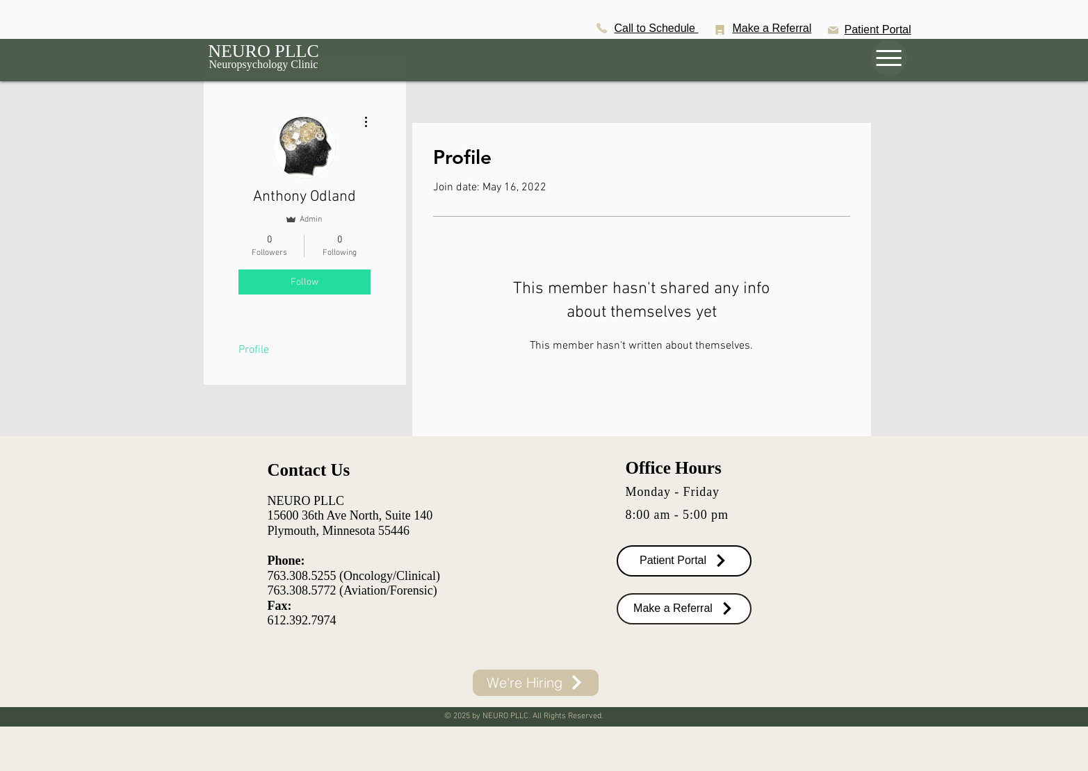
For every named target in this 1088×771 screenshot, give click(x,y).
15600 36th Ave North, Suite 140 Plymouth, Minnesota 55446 (350, 523)
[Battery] (720, 30)
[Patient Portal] (684, 561)
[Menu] (889, 58)
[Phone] (602, 28)
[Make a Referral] (684, 608)
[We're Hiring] (536, 683)
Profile (253, 350)
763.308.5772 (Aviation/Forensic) (352, 590)
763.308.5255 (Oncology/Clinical (352, 576)
